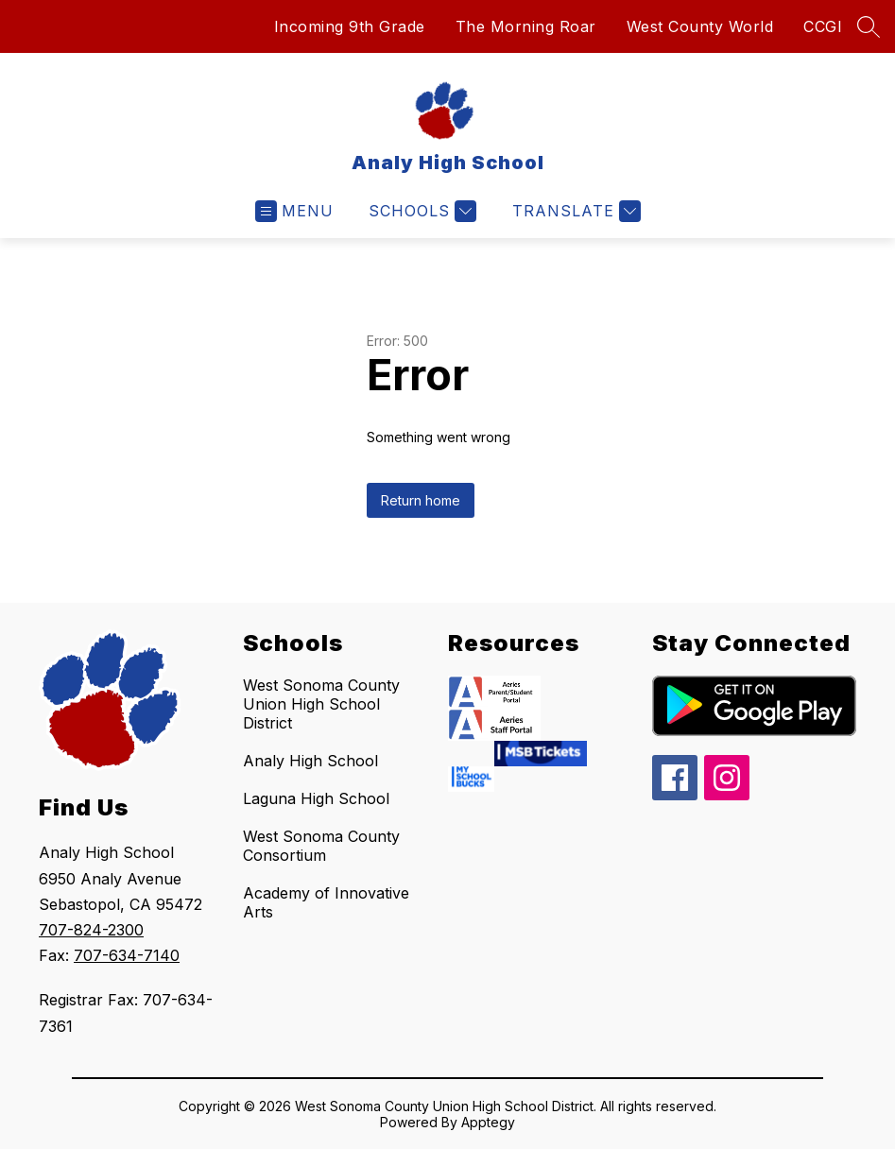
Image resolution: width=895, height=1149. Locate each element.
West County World (700, 26)
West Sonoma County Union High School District (321, 704)
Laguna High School (316, 798)
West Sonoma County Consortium (321, 846)
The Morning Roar (526, 26)
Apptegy (488, 1122)
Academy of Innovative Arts (326, 902)
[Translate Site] (574, 211)
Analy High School (310, 760)
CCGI (822, 26)
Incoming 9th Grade (349, 26)
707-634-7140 (127, 955)
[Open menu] (294, 211)
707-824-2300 (91, 929)
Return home (420, 500)
